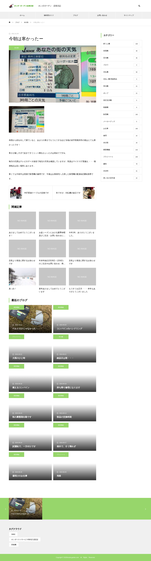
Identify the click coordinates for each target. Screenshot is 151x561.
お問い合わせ (102, 15)
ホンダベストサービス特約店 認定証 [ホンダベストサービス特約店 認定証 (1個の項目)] (24, 539)
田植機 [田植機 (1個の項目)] (13, 545)
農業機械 (16, 307)
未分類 (16, 48)
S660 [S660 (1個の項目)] (13, 534)
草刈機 (61, 337)
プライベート (16, 337)
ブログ (75, 15)
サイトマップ (129, 15)
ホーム (22, 15)
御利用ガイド (49, 15)
